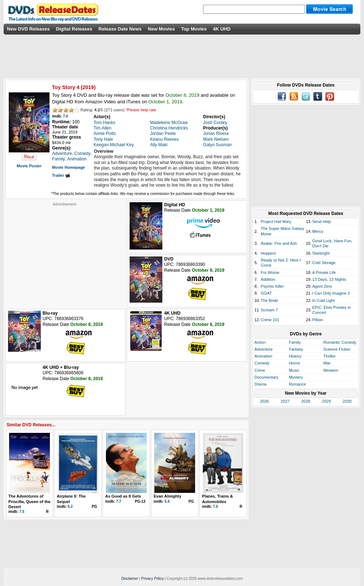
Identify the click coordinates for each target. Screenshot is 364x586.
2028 (305, 401)
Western (330, 370)
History (295, 356)
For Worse (270, 272)
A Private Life (324, 272)
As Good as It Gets (123, 496)
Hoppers (268, 253)
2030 (347, 401)
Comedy (261, 363)
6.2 (70, 507)
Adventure (263, 349)
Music (294, 370)
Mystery (296, 377)
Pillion (317, 320)
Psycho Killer (272, 286)
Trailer (61, 175)
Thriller (329, 356)
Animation (263, 356)
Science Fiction (337, 349)
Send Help (321, 221)
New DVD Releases (28, 29)
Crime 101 (270, 320)
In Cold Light (323, 300)
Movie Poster (29, 166)
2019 (88, 87)
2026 (264, 401)
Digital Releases (74, 29)
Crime (259, 370)
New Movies (161, 29)
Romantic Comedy (339, 342)
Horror (294, 363)
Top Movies (194, 29)
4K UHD (221, 29)
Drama (260, 384)
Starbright (321, 253)
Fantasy (296, 349)
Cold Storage (324, 262)
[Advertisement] (64, 252)
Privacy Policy (152, 579)
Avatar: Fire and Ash (279, 243)
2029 (326, 401)
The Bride (269, 300)
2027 (285, 401)
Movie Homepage (68, 167)
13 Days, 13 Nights (329, 279)
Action (260, 342)
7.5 (21, 512)
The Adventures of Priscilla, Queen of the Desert (29, 501)
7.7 (118, 501)
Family (295, 342)
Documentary (266, 377)
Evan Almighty (167, 496)
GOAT (266, 293)
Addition (268, 279)
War (327, 363)
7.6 (65, 116)
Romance (297, 384)
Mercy (317, 231)
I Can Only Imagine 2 (331, 293)
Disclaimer (129, 579)
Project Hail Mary (276, 221)
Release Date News (120, 29)
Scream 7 (269, 310)
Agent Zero (322, 286)
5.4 (167, 501)
